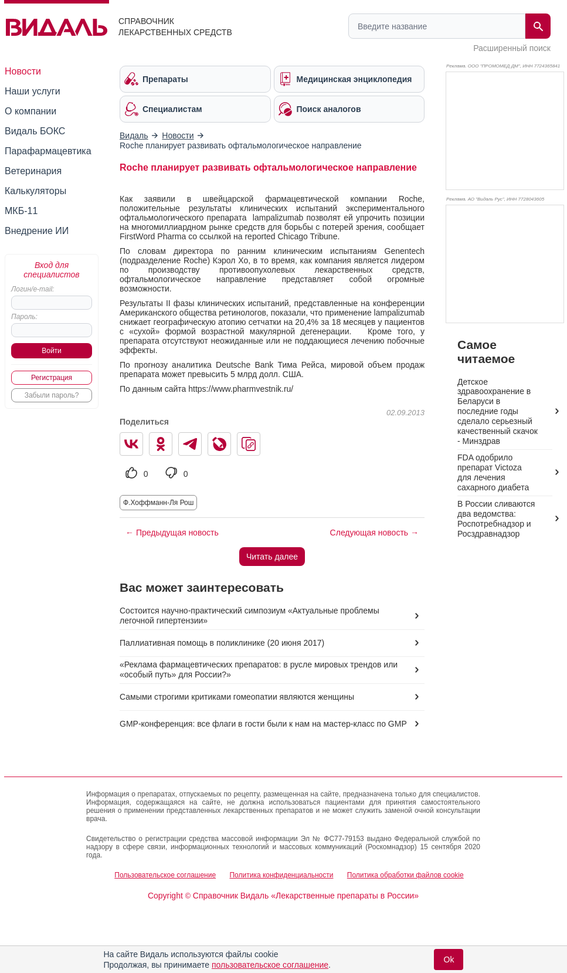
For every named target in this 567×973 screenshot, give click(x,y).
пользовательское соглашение (270, 964)
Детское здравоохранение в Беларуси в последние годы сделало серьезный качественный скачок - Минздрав (497, 411)
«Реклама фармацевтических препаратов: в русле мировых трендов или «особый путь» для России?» (259, 669)
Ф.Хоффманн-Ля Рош (158, 503)
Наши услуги (32, 91)
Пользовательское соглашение (165, 875)
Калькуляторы (35, 191)
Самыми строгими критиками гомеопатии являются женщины (237, 696)
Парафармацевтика (48, 151)
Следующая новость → (374, 532)
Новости (23, 71)
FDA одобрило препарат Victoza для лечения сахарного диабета (493, 472)
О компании (30, 111)
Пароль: (24, 317)
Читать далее (272, 556)
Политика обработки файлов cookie (405, 875)
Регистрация (51, 378)
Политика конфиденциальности (281, 875)
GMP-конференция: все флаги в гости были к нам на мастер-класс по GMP (263, 723)
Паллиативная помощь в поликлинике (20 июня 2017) (222, 642)
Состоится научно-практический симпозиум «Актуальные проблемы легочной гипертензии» (249, 615)
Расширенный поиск (512, 48)
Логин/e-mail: (32, 289)
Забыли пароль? (52, 395)
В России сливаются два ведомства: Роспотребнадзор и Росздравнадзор (496, 518)
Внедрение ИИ (37, 231)
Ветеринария (33, 171)
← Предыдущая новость (172, 532)
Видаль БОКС (35, 131)
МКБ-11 (21, 211)
